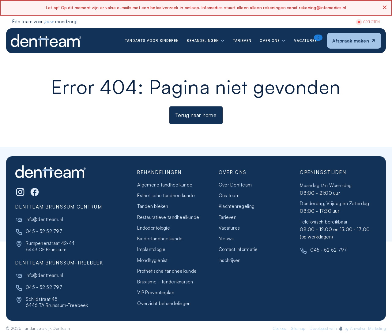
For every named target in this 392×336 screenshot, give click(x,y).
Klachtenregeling (236, 206)
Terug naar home (196, 115)
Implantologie (151, 249)
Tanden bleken (152, 206)
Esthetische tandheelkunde (166, 195)
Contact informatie (238, 249)
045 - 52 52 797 (44, 231)
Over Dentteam (235, 185)
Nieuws (226, 239)
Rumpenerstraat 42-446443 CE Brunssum (50, 246)
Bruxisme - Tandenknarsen (165, 282)
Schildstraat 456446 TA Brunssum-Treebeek (57, 302)
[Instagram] (20, 192)
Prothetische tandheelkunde (167, 271)
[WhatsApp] (35, 192)
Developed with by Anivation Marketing (348, 328)
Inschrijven (230, 260)
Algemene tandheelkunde (164, 185)
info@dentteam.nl (44, 219)
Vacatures (229, 228)
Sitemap (298, 328)
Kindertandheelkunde (160, 239)
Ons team (229, 195)
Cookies (279, 328)
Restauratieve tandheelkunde (168, 217)
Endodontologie (153, 228)
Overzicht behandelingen (163, 303)
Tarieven (227, 217)
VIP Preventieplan (155, 292)
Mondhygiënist (152, 260)
